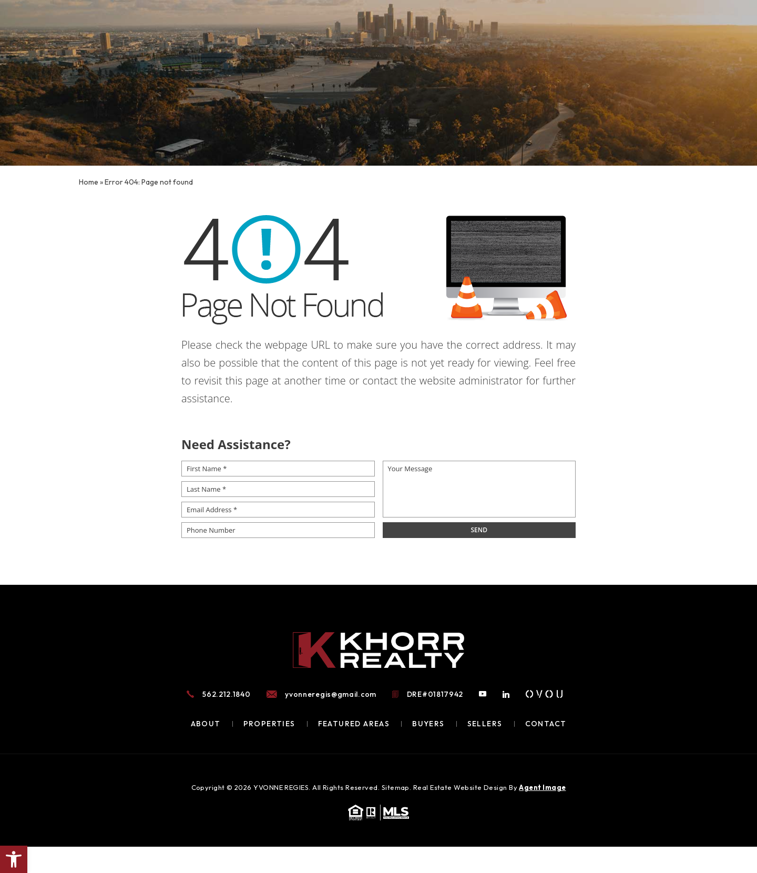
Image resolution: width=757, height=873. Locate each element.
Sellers (485, 723)
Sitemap (396, 787)
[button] (13, 859)
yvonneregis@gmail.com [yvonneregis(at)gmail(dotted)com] (330, 694)
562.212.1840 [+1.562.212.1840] (226, 694)
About (206, 723)
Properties (269, 723)
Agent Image (542, 787)
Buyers (428, 723)
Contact (546, 723)
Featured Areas (354, 723)
